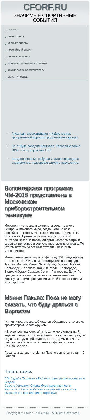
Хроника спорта (18, 43)
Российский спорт (19, 50)
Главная (13, 30)
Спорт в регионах (19, 56)
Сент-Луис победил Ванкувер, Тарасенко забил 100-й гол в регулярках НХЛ (46, 148)
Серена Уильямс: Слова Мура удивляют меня (38, 385)
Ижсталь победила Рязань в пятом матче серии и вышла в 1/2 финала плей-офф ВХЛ (40, 391)
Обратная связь (18, 77)
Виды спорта (16, 36)
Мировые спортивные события (28, 63)
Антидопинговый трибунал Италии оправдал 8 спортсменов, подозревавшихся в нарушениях (45, 160)
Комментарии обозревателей (26, 70)
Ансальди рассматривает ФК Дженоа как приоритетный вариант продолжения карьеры (45, 135)
